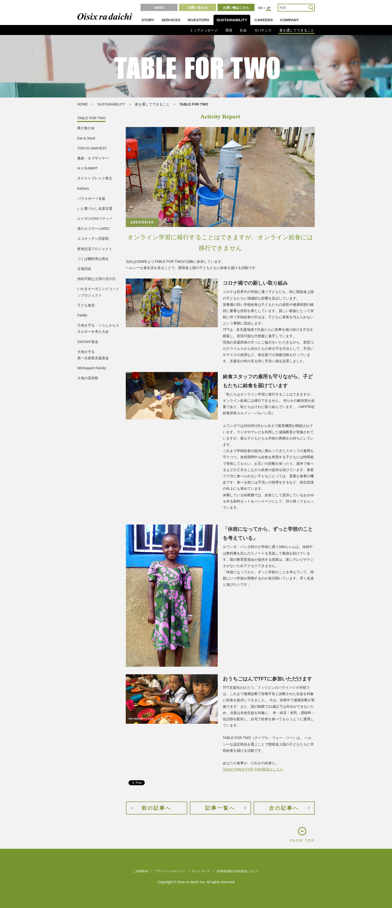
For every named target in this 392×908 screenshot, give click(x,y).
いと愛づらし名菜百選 (94, 208)
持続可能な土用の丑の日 (96, 279)
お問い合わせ (197, 8)
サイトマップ (201, 871)
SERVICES (171, 20)
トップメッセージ (204, 30)
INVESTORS (198, 20)
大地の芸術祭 (87, 378)
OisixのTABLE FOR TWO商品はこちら (253, 769)
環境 (228, 30)
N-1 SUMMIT (87, 168)
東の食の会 (86, 128)
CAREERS (263, 20)
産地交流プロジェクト (94, 249)
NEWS (159, 8)
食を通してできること (296, 30)
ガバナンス (263, 30)
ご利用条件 (140, 871)
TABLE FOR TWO (91, 118)
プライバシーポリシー (170, 871)
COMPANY (289, 20)
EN (260, 8)
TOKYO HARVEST (92, 148)
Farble (82, 315)
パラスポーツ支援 (91, 198)
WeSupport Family (91, 368)
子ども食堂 (86, 305)
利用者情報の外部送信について (238, 871)
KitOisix (83, 188)
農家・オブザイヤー (93, 158)
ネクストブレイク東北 (94, 178)
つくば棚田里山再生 (93, 259)
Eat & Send (86, 138)
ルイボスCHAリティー (95, 218)
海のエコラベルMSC (93, 228)
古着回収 (84, 269)
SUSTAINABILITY (231, 20)
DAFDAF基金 (87, 342)
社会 (243, 30)
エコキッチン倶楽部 (93, 238)
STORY (148, 20)
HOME (82, 104)
